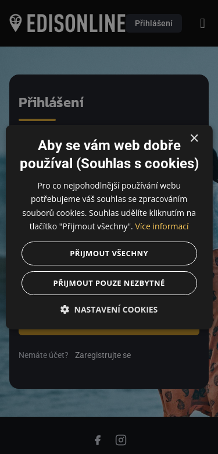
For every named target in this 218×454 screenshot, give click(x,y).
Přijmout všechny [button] (109, 252)
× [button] (194, 138)
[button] (109, 308)
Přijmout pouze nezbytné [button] (109, 282)
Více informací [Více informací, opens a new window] (161, 225)
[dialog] (109, 227)
